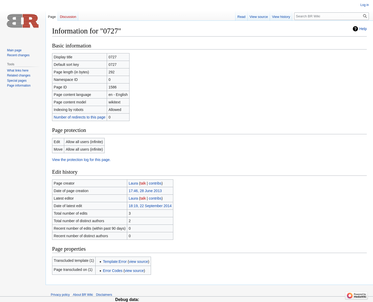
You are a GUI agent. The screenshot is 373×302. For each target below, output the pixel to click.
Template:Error (115, 261)
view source (138, 261)
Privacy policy (60, 295)
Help (363, 29)
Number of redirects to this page (79, 117)
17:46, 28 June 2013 (145, 191)
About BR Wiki (83, 295)
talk (143, 183)
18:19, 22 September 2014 (150, 206)
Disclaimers (104, 295)
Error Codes (112, 271)
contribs (155, 183)
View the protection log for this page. (81, 160)
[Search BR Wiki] (331, 16)
